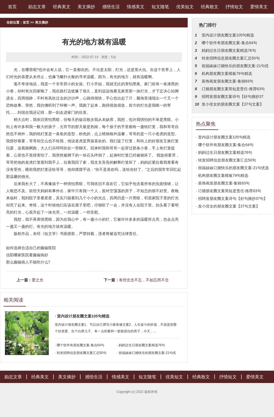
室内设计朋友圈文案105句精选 (228, 35)
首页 (12, 6)
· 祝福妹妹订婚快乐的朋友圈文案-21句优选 (232, 168)
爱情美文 (259, 6)
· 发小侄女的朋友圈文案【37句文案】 (228, 206)
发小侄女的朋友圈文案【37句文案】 (233, 104)
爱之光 (37, 280)
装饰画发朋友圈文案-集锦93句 (227, 81)
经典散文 (209, 6)
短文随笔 (160, 6)
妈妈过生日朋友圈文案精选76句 (229, 50)
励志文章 (37, 6)
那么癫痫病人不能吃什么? (28, 262)
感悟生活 (111, 6)
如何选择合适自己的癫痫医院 (31, 248)
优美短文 (185, 6)
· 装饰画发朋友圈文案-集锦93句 (223, 183)
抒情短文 (234, 6)
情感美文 (135, 6)
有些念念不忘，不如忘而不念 (144, 280)
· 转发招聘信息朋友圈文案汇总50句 (80, 353)
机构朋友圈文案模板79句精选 (227, 73)
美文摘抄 (86, 6)
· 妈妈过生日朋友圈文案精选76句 (141, 345)
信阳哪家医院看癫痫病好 (27, 255)
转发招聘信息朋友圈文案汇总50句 (231, 58)
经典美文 (61, 6)
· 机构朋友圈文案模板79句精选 (222, 175)
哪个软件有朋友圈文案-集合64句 (229, 43)
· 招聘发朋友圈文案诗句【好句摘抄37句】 (231, 198)
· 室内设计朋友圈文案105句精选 (82, 316)
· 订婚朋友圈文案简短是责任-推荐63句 (228, 191)
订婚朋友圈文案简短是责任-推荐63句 (233, 89)
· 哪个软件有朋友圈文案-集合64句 (79, 345)
